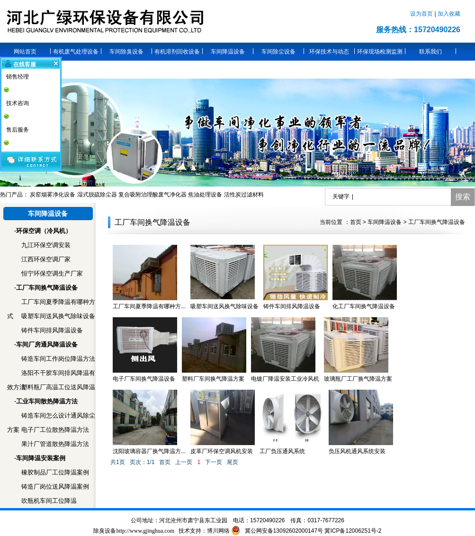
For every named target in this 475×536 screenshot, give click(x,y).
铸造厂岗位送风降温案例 (55, 486)
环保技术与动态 (329, 51)
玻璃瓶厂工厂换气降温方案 (358, 378)
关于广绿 (75, 69)
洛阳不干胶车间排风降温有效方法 (51, 374)
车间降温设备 (228, 51)
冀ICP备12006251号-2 (352, 530)
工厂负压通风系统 (282, 451)
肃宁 (193, 520)
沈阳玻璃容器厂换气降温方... (149, 451)
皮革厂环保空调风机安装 (221, 451)
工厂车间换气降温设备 (436, 222)
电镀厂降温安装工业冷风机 (285, 378)
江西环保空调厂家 (46, 259)
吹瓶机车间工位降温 (49, 500)
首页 (355, 222)
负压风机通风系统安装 (357, 451)
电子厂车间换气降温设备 (144, 378)
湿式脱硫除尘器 (97, 194)
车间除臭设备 (126, 51)
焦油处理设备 (205, 194)
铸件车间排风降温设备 (52, 330)
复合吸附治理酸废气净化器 (152, 194)
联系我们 (430, 51)
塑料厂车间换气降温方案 (213, 378)
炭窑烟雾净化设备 (52, 194)
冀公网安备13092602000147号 (285, 530)
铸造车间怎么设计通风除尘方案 (51, 417)
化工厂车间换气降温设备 (363, 306)
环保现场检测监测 (380, 51)
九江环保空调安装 (46, 245)
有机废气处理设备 (76, 51)
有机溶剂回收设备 (177, 51)
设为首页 (422, 13)
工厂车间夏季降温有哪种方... (149, 306)
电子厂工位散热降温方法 (55, 429)
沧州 (176, 520)
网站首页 (25, 51)
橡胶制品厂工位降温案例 (55, 472)
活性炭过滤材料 (244, 194)
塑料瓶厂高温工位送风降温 (58, 387)
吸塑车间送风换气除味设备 (58, 316)
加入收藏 (449, 13)
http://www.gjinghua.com (145, 530)
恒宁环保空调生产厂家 (52, 273)
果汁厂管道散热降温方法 (55, 443)
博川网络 (218, 530)
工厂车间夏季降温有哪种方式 (51, 303)
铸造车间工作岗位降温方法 (58, 358)
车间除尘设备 (278, 51)
